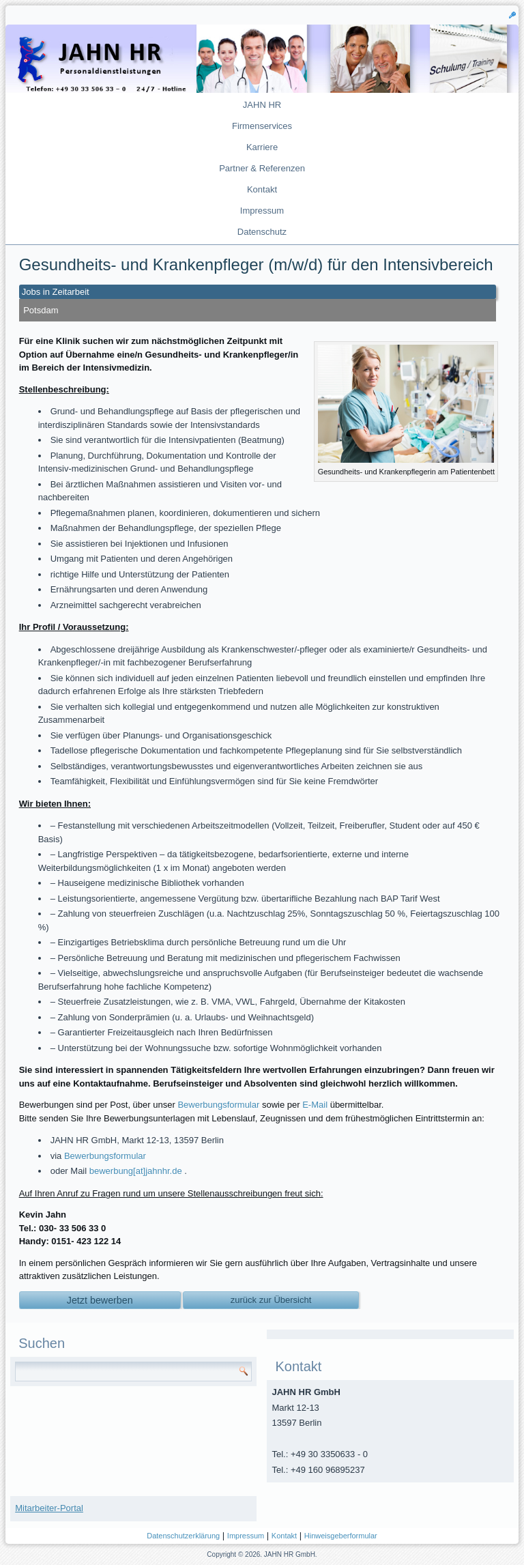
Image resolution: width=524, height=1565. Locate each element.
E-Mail (315, 1105)
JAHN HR (262, 105)
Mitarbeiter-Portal (49, 1508)
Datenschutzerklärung (183, 1536)
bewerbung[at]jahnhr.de (135, 1171)
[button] (512, 14)
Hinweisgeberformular (340, 1536)
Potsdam (40, 310)
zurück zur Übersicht (271, 1300)
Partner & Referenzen (262, 168)
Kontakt (262, 189)
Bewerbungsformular (218, 1105)
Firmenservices (262, 126)
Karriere (262, 147)
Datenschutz (262, 232)
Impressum (262, 210)
